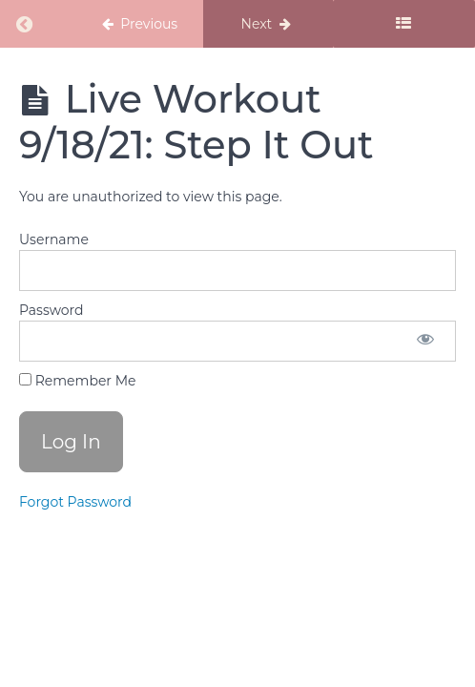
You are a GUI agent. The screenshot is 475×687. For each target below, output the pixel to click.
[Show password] (425, 341)
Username (54, 239)
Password (51, 310)
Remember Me (77, 380)
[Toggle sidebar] (404, 24)
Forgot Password (75, 501)
